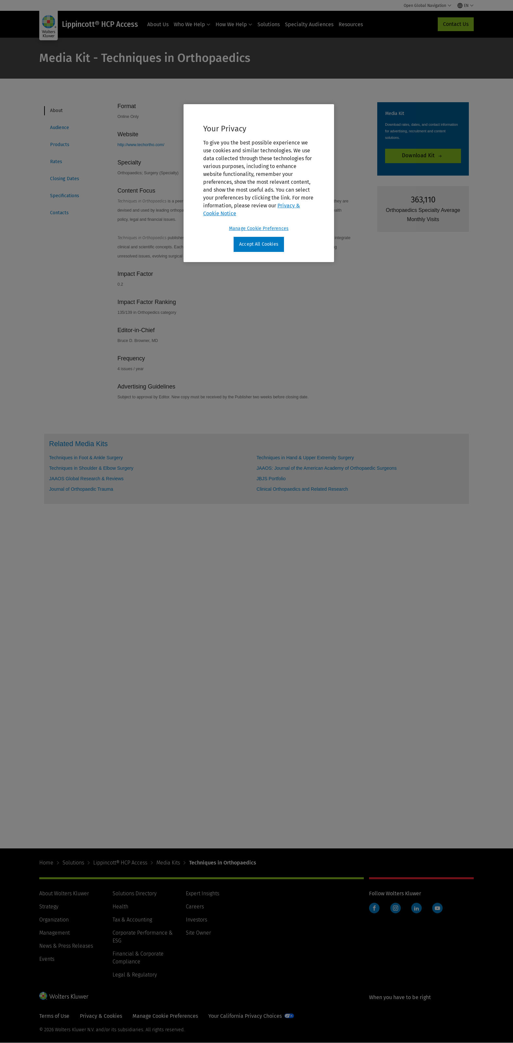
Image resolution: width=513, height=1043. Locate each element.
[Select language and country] (465, 5)
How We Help (234, 24)
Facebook (374, 908)
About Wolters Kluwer (64, 893)
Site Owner (198, 933)
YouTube (437, 908)
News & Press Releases (66, 946)
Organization (54, 920)
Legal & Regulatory (135, 975)
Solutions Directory (134, 893)
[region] (259, 183)
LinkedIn (416, 908)
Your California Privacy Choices (245, 1016)
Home (46, 863)
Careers (195, 906)
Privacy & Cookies (101, 1016)
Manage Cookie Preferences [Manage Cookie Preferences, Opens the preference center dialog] (259, 228)
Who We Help (192, 24)
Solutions (268, 24)
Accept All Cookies (258, 244)
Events (46, 959)
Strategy (48, 906)
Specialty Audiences (309, 24)
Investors (196, 920)
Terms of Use (54, 1016)
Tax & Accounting (132, 920)
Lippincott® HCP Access (120, 863)
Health (120, 906)
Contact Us (456, 24)
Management (54, 933)
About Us (157, 24)
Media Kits (168, 863)
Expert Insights (202, 893)
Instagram (395, 908)
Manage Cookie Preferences (165, 1016)
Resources (351, 24)
